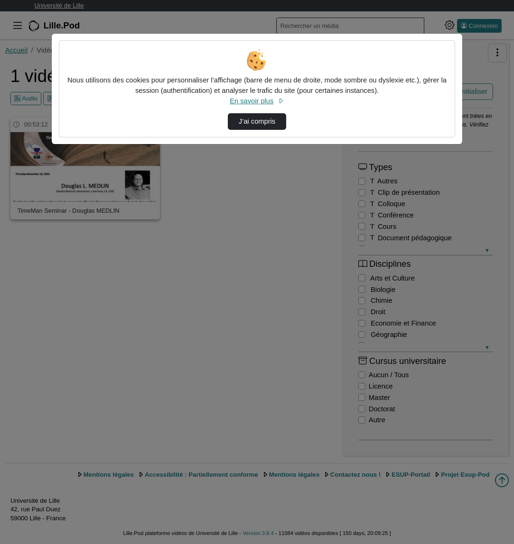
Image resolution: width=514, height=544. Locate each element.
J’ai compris (257, 121)
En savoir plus (257, 101)
